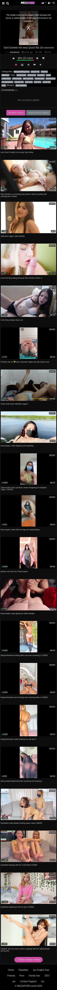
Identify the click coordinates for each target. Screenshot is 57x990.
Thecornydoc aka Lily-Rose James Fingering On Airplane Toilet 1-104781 (24, 488)
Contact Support (28, 981)
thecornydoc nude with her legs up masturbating (20, 530)
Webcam (5, 75)
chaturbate (17, 79)
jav (14, 981)
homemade (39, 79)
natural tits (19, 82)
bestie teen (21, 75)
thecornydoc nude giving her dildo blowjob (17, 613)
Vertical (44, 72)
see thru (37, 82)
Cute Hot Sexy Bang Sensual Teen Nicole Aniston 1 (21, 278)
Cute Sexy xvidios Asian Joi (12, 320)
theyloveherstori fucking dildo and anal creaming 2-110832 (24, 655)
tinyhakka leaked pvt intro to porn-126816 (17, 907)
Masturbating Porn (21, 72)
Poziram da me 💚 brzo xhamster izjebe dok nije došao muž (25, 362)
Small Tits (35, 72)
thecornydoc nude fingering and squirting (17, 446)
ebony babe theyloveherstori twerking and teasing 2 (21, 781)
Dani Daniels (21, 85)
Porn (21, 975)
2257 (47, 975)
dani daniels (28, 79)
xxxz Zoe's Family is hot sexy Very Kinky (17, 152)
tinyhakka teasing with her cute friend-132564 (19, 865)
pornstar (28, 82)
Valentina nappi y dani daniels (13, 236)
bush (48, 75)
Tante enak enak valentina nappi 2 (14, 404)
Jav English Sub (41, 970)
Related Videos (16, 112)
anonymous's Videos (38, 112)
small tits (46, 82)
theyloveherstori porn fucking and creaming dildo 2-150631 (24, 697)
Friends (11, 975)
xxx (42, 981)
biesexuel (32, 75)
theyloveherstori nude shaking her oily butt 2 (18, 739)
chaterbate (6, 79)
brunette (41, 75)
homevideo (50, 79)
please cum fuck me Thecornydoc (14, 571)
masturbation (7, 82)
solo (4, 85)
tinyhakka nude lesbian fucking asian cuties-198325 (21, 823)
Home (11, 970)
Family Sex (34, 975)
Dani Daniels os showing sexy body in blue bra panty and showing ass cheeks (24, 195)
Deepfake (23, 970)
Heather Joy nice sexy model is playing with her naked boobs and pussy (25, 950)
